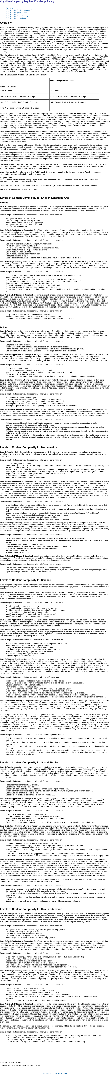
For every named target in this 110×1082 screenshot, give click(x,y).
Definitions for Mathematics (16, 12)
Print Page (47, 1074)
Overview (9, 8)
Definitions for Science (14, 14)
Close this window (60, 1074)
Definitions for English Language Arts (20, 10)
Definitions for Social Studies (17, 16)
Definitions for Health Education (18, 18)
